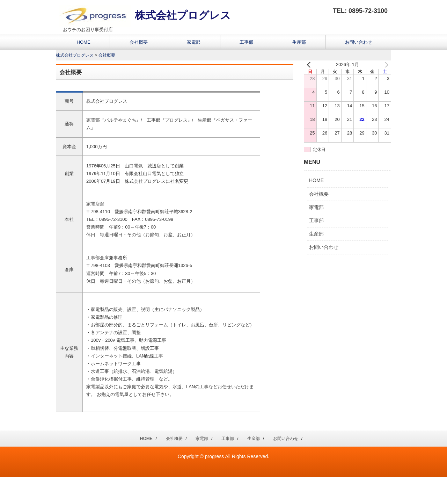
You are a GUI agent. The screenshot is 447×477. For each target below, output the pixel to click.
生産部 (299, 42)
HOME (83, 42)
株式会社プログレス (145, 15)
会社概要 (139, 42)
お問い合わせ (358, 42)
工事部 (246, 42)
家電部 (193, 42)
